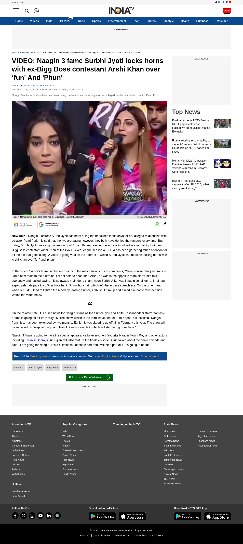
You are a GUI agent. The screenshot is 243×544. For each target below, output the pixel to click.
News (14, 53)
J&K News (169, 478)
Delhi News (170, 436)
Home (19, 21)
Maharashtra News (207, 431)
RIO (152, 535)
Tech (136, 21)
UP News (168, 464)
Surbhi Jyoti (35, 367)
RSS (160, 535)
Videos (34, 21)
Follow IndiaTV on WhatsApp (89, 378)
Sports (96, 21)
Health (185, 21)
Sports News (69, 455)
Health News (69, 474)
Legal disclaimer (102, 535)
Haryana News (171, 441)
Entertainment (117, 21)
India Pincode (19, 496)
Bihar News (170, 431)
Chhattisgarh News (174, 469)
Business (202, 21)
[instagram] (32, 515)
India (49, 21)
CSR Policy (140, 535)
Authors (16, 469)
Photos (151, 21)
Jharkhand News (172, 445)
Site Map (84, 535)
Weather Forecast (21, 491)
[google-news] (57, 515)
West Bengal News (207, 445)
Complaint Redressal (23, 445)
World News (68, 436)
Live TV (16, 464)
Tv (37, 53)
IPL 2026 (64, 21)
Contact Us (17, 431)
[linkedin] (49, 515)
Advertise (17, 441)
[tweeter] (23, 515)
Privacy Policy (122, 535)
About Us (17, 436)
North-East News (173, 455)
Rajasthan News (206, 436)
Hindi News (18, 459)
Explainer (221, 21)
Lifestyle (168, 21)
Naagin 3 (19, 367)
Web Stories (18, 474)
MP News (169, 450)
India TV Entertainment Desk (39, 85)
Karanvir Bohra (35, 340)
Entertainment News (73, 450)
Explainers (67, 464)
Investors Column (21, 455)
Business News (70, 469)
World (81, 21)
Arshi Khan (69, 367)
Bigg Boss (52, 367)
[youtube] (40, 515)
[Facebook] (15, 515)
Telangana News (206, 441)
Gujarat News (171, 474)
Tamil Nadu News (173, 459)
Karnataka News (172, 483)
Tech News (68, 459)
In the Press (18, 450)
